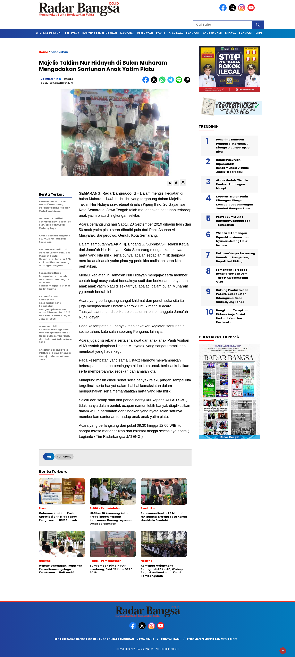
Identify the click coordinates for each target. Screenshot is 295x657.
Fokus (160, 33)
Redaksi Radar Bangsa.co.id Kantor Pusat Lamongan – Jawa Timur (104, 639)
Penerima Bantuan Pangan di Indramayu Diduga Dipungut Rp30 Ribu (233, 146)
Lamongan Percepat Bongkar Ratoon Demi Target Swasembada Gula (232, 276)
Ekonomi (192, 33)
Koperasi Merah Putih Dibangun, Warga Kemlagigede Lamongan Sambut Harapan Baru (234, 203)
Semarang (64, 457)
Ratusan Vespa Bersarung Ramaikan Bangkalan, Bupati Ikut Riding (235, 257)
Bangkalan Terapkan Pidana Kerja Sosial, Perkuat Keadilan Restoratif (231, 316)
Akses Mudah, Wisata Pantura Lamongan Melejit (232, 184)
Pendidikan (59, 52)
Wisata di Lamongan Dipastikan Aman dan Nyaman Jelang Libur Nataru (232, 239)
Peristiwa (72, 33)
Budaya (230, 33)
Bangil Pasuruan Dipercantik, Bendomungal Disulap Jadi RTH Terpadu (232, 166)
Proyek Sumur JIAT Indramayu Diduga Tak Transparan (233, 221)
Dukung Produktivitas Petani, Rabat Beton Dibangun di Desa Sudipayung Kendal (232, 296)
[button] (169, 183)
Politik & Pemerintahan (99, 33)
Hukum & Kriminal (49, 33)
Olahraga (175, 33)
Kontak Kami (212, 33)
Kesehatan (145, 33)
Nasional (127, 33)
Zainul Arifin (49, 79)
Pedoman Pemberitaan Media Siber (212, 639)
